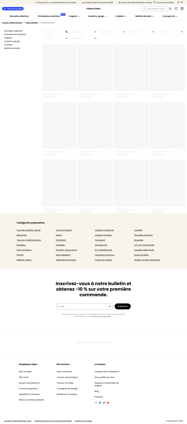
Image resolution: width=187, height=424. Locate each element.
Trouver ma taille (13, 8)
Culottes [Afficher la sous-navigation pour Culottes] (121, 16)
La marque (100, 364)
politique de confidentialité (101, 316)
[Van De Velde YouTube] (107, 403)
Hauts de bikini (32, 23)
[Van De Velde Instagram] (96, 403)
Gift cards (23, 377)
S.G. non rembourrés (144, 245)
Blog (97, 391)
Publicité (99, 397)
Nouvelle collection (19, 16)
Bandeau (21, 245)
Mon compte (25, 371)
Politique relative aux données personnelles (53, 421)
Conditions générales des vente (17, 421)
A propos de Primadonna (107, 371)
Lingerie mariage (103, 235)
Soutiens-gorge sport (66, 250)
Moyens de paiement (29, 383)
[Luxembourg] (181, 2)
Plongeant (100, 240)
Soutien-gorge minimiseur (147, 259)
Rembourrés (101, 245)
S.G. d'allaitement (103, 250)
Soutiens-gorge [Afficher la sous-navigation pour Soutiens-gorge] (97, 16)
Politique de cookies (83, 421)
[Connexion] (170, 8)
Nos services (63, 364)
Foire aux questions (28, 388)
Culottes (8, 44)
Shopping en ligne (28, 364)
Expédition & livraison (29, 394)
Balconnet (22, 235)
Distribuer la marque (67, 394)
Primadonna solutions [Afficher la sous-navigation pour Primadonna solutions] (51, 15)
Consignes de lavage (67, 388)
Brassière (138, 240)
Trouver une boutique (67, 377)
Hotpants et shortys (104, 255)
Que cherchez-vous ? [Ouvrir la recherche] (154, 8)
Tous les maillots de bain (12, 23)
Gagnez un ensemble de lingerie (107, 384)
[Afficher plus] (112, 316)
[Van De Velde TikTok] (103, 403)
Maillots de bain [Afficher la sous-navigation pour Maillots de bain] (144, 16)
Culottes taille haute (144, 250)
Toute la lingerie (64, 230)
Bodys (59, 235)
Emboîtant (61, 240)
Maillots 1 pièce (24, 259)
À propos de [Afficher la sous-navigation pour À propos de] (170, 16)
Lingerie (8, 37)
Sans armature (24, 250)
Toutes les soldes (103, 259)
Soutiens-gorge (12, 41)
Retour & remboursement (31, 399)
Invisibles (60, 245)
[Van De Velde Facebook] (100, 403)
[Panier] (182, 8)
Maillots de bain (12, 48)
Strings (20, 255)
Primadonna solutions (15, 34)
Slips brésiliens (63, 255)
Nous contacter (64, 371)
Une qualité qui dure (105, 377)
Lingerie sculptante (104, 230)
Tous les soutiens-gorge (29, 230)
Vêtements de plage (66, 259)
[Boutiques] (163, 2)
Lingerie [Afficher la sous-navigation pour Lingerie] (74, 16)
